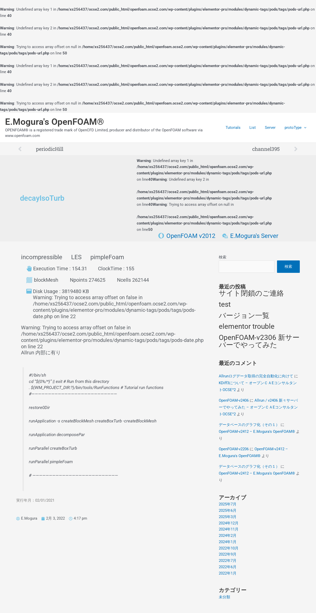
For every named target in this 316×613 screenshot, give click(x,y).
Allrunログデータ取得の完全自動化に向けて (256, 376)
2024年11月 (229, 529)
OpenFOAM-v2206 (234, 449)
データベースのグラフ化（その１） (249, 424)
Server (272, 127)
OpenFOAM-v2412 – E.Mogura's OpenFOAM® (257, 431)
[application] (304, 127)
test (225, 304)
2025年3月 (227, 517)
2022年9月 (227, 554)
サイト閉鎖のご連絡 (251, 293)
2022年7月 (227, 560)
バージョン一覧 (244, 315)
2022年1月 (227, 573)
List (256, 127)
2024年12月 (229, 523)
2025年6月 (227, 510)
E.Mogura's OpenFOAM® (54, 122)
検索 (222, 257)
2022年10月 (229, 548)
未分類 (224, 597)
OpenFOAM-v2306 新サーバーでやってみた (259, 341)
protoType (296, 127)
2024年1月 (227, 542)
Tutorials (238, 127)
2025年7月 (227, 504)
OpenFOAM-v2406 (234, 400)
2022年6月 (227, 567)
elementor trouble (246, 326)
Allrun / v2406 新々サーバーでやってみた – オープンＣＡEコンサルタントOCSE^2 (258, 407)
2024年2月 (227, 535)
